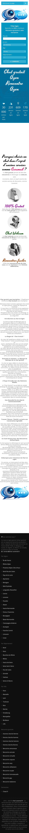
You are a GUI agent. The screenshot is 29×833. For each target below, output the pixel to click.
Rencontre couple (8, 771)
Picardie (5, 601)
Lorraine (5, 597)
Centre (5, 594)
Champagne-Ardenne (9, 623)
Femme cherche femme (10, 745)
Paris (4, 651)
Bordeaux (6, 720)
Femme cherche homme (10, 737)
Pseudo (5, 35)
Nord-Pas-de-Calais (9, 571)
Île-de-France (7, 560)
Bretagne (6, 582)
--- (4, 57)
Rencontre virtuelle (9, 756)
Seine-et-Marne (8, 681)
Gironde (5, 673)
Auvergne (6, 627)
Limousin (6, 634)
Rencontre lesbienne (9, 782)
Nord (4, 648)
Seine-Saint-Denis (8, 666)
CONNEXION (14, 61)
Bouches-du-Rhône (9, 655)
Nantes (5, 709)
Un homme (7, 45)
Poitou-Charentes (8, 612)
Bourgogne (6, 616)
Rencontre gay (7, 778)
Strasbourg (6, 713)
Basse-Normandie (8, 619)
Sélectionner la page (8, 3)
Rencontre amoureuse (10, 748)
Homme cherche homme (11, 741)
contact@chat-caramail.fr (11, 551)
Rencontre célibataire (9, 767)
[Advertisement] (14, 138)
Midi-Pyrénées (7, 586)
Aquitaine (6, 579)
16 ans (5, 51)
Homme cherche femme (10, 734)
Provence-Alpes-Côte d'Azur (11, 568)
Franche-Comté (8, 630)
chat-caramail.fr (18, 801)
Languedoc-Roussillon (10, 590)
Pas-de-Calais (7, 670)
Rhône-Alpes (7, 564)
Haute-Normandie (8, 608)
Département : (7, 54)
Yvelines (5, 677)
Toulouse (6, 702)
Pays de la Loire (8, 575)
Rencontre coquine (9, 759)
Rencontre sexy (7, 763)
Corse (4, 638)
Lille (4, 724)
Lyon (4, 698)
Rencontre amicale (9, 752)
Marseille (6, 694)
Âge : (4, 48)
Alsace (5, 605)
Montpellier (6, 716)
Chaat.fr (5, 791)
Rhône (5, 659)
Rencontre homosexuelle (10, 774)
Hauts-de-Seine (8, 662)
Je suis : (5, 41)
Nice (4, 705)
